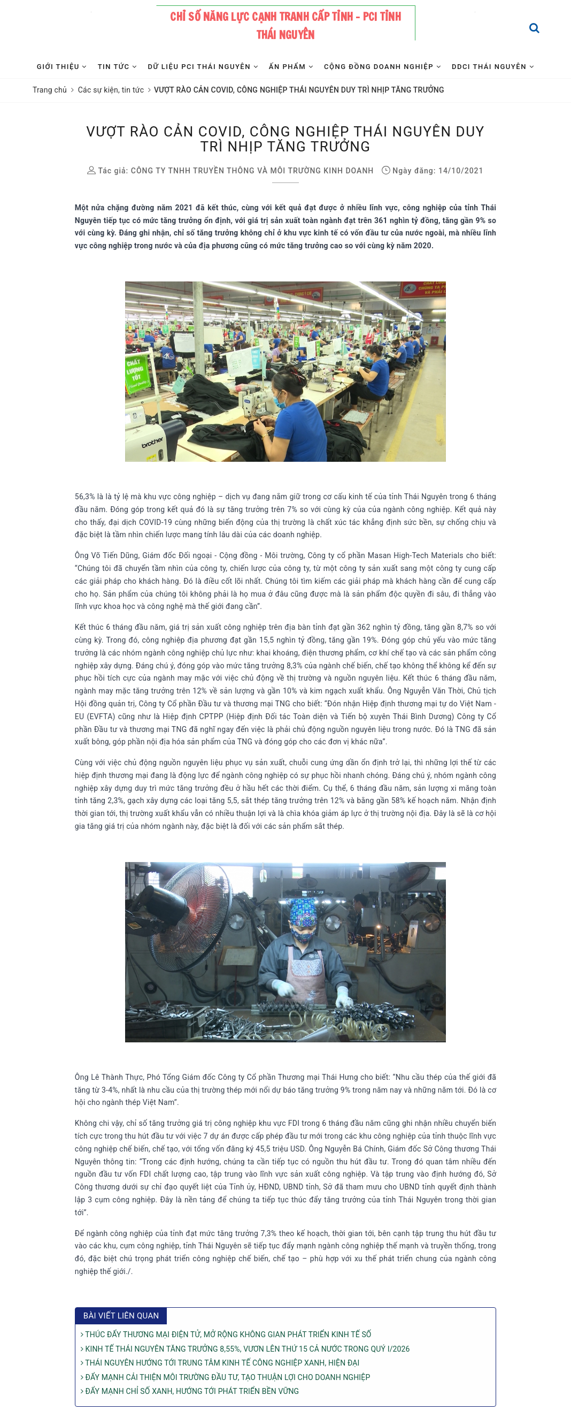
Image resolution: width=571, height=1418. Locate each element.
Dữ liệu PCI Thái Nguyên (203, 67)
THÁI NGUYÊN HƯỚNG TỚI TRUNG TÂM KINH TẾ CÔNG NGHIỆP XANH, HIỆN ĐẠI (220, 1363)
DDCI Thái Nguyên (493, 67)
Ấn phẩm (291, 67)
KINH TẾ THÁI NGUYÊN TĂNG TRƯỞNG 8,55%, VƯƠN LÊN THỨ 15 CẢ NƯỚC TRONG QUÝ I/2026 (245, 1349)
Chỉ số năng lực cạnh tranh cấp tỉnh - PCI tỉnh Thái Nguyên (285, 26)
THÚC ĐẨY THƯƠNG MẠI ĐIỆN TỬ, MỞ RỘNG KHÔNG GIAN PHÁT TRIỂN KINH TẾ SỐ (226, 1334)
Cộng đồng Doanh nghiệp (382, 67)
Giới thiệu (62, 67)
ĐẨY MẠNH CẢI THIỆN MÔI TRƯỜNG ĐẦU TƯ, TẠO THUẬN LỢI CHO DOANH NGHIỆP (226, 1377)
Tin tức (117, 67)
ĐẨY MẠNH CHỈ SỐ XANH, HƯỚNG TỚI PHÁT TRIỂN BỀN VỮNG (190, 1391)
